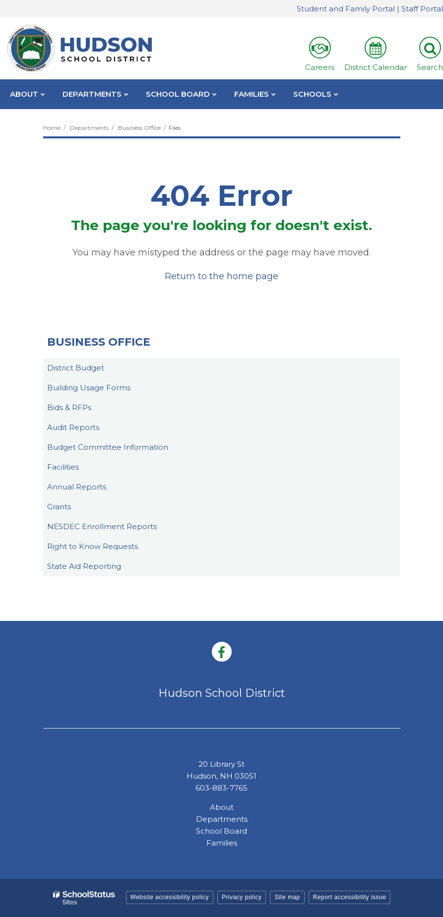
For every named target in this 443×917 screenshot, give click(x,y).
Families (221, 843)
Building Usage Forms (88, 387)
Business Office (139, 127)
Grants (59, 506)
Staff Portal (422, 8)
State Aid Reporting (84, 566)
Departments (89, 127)
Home (52, 127)
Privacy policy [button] (241, 897)
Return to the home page (221, 276)
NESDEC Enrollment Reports (102, 526)
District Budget (75, 367)
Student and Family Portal (346, 8)
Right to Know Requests (92, 546)
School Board (221, 831)
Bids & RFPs (69, 407)
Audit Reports (73, 427)
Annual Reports (76, 486)
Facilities (63, 467)
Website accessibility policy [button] (169, 897)
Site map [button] (287, 897)
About (222, 807)
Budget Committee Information (107, 447)
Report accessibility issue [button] (349, 897)
